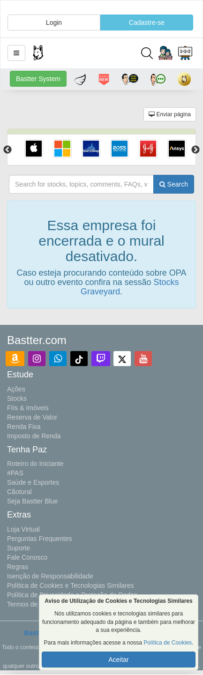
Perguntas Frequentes (39, 538)
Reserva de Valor (32, 417)
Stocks (17, 398)
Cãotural (19, 491)
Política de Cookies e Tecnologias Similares (70, 585)
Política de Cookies (167, 642)
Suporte (18, 548)
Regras (17, 566)
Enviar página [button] (170, 114)
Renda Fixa (24, 426)
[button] (16, 53)
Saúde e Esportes (33, 482)
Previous (7, 150)
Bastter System (38, 78)
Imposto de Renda (33, 436)
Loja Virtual (23, 529)
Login (54, 22)
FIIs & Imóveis (28, 408)
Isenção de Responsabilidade (50, 576)
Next (195, 150)
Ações (16, 389)
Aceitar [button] (118, 659)
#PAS (15, 473)
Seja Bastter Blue (32, 501)
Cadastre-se (147, 22)
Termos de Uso (29, 604)
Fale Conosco (27, 557)
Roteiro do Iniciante (35, 463)
